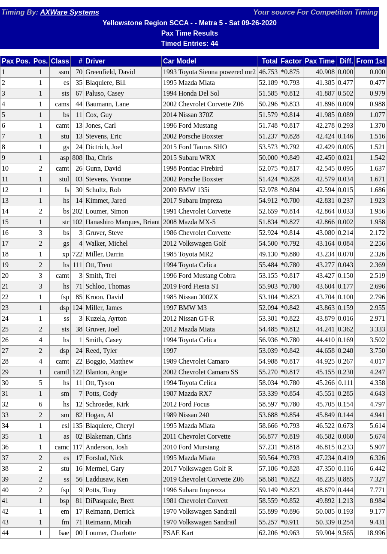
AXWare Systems (69, 12)
